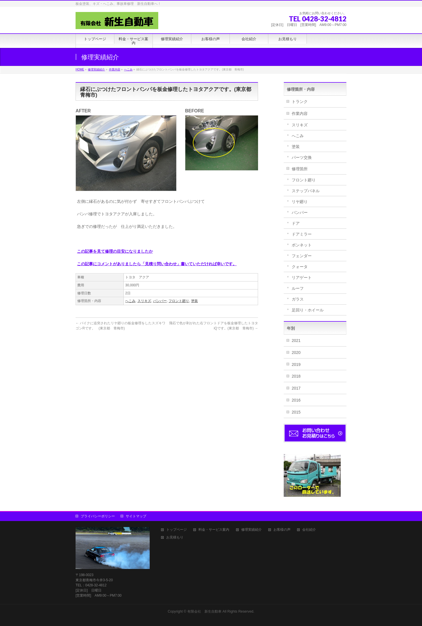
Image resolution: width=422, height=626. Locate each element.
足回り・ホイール (308, 310)
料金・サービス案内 (213, 530)
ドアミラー (302, 234)
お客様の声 (282, 530)
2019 (296, 364)
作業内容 (300, 113)
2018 (296, 376)
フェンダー (302, 256)
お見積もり (174, 537)
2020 (296, 352)
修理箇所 (300, 169)
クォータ (300, 266)
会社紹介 (309, 530)
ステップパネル (306, 191)
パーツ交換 (302, 157)
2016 (296, 400)
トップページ (176, 530)
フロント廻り (179, 301)
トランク (300, 101)
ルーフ (298, 288)
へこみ (130, 301)
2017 (296, 388)
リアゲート (302, 277)
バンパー (160, 301)
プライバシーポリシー (98, 516)
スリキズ (144, 301)
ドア (296, 223)
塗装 (194, 301)
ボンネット (302, 245)
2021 (296, 340)
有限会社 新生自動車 (204, 611)
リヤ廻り (300, 201)
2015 (296, 412)
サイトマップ (136, 516)
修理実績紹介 (251, 530)
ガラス (298, 299)
